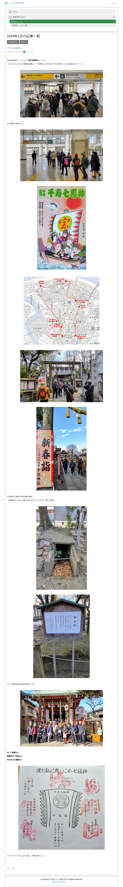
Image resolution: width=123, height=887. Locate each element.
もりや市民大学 (17, 3)
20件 (24, 42)
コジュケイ (28, 52)
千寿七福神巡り (14, 48)
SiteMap (55, 882)
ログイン (114, 3)
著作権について (65, 882)
